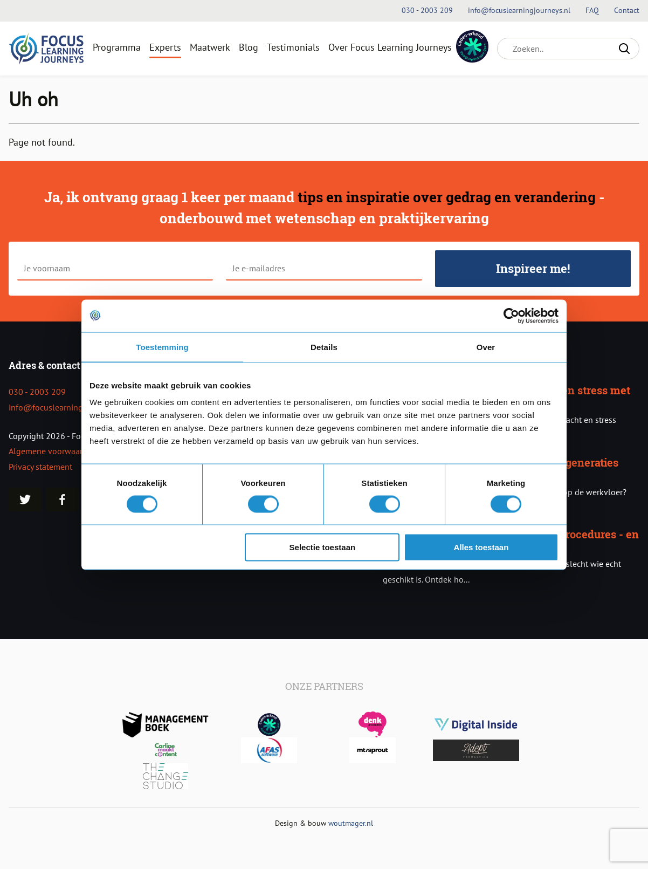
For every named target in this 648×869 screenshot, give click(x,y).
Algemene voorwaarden (52, 451)
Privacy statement (40, 466)
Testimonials (293, 47)
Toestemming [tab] (162, 346)
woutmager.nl (350, 823)
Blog (248, 47)
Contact (626, 10)
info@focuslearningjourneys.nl (66, 407)
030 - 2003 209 (37, 391)
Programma (117, 47)
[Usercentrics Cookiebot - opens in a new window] (511, 315)
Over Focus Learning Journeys (390, 47)
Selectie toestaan (322, 547)
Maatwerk (210, 47)
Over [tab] (486, 346)
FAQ (593, 10)
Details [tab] (324, 346)
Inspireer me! (533, 268)
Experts (165, 47)
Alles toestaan (481, 547)
